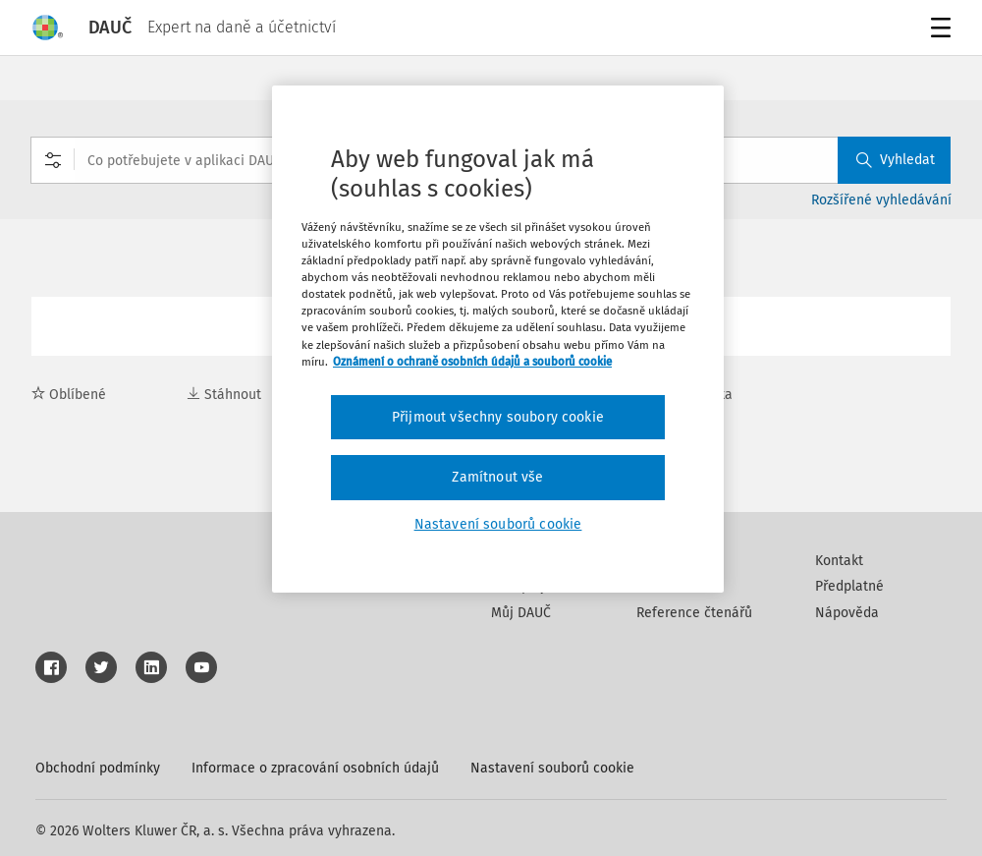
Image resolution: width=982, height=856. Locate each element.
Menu (937, 30)
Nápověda (847, 612)
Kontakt (839, 560)
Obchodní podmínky (97, 768)
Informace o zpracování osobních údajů (315, 768)
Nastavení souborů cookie (552, 768)
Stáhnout (224, 394)
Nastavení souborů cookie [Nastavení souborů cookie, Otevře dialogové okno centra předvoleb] (498, 524)
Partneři (661, 586)
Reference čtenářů (694, 612)
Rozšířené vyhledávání (881, 200)
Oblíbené (68, 394)
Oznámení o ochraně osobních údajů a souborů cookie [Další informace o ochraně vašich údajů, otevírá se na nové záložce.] (472, 362)
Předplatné (849, 586)
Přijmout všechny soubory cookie (498, 417)
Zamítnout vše (497, 477)
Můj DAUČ (521, 612)
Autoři (655, 560)
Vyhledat (895, 159)
